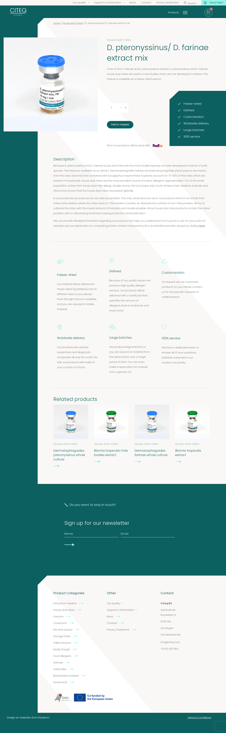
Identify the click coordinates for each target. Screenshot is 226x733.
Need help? (213, 2)
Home (56, 23)
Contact (146, 3)
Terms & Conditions (199, 718)
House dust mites (73, 23)
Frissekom (43, 718)
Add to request (120, 124)
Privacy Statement (167, 3)
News (132, 3)
